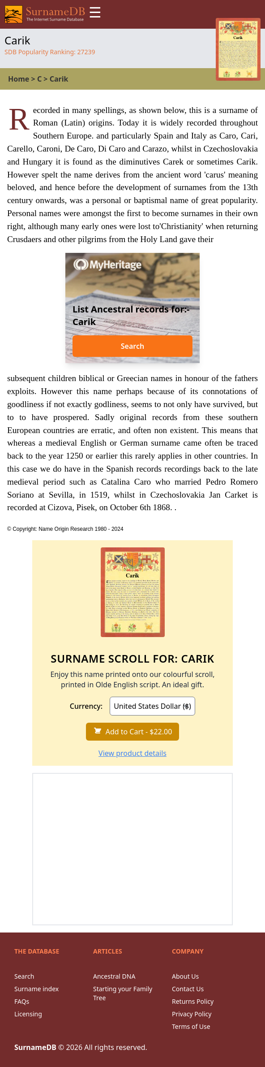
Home (18, 79)
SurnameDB (35, 1047)
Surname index (36, 989)
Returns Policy (193, 1001)
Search (132, 346)
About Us (185, 976)
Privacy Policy (191, 1014)
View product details (132, 753)
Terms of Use (191, 1026)
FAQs (21, 1001)
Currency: (86, 706)
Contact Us (188, 989)
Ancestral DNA (114, 976)
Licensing (28, 1014)
